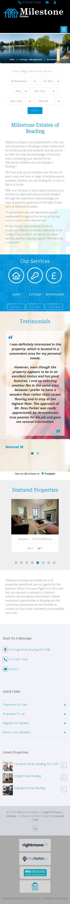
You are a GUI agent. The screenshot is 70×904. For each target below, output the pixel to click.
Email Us (14, 669)
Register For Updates (16, 723)
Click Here (16, 306)
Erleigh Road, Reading (27, 776)
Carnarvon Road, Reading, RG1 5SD (36, 764)
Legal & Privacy (51, 812)
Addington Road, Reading (29, 788)
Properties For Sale (15, 705)
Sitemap (11, 816)
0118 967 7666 (29, 2)
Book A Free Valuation (17, 732)
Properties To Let (14, 714)
